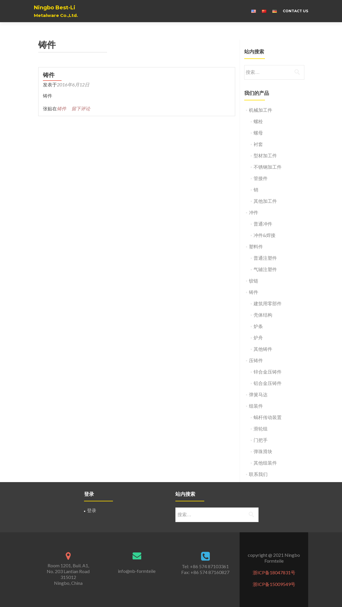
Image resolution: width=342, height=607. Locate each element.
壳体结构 (263, 315)
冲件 (253, 212)
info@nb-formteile (137, 571)
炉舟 (258, 337)
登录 (91, 510)
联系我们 (258, 474)
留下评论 (80, 108)
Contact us (295, 11)
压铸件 (256, 360)
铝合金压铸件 (268, 383)
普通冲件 (263, 223)
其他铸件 (263, 349)
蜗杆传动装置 (268, 417)
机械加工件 (260, 110)
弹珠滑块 (263, 451)
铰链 (253, 280)
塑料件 (256, 246)
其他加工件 (265, 201)
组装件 (256, 406)
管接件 (261, 178)
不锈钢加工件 (268, 167)
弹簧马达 (258, 394)
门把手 (261, 440)
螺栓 (258, 121)
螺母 (258, 132)
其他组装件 (265, 462)
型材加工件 (265, 155)
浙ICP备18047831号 (274, 572)
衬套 (258, 144)
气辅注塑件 (265, 269)
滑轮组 (261, 428)
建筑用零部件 (268, 303)
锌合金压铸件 (268, 371)
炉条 (258, 326)
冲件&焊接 (264, 235)
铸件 (49, 75)
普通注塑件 (265, 258)
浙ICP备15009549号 (274, 584)
